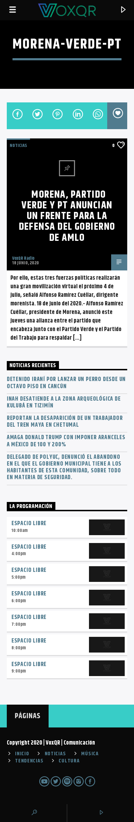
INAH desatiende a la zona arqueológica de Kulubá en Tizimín (64, 402)
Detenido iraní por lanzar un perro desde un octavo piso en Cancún (66, 383)
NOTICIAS (18, 145)
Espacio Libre (28, 523)
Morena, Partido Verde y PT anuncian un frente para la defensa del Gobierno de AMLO (67, 216)
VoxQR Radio (23, 258)
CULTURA (69, 761)
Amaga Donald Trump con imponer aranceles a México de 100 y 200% (66, 441)
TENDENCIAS (29, 761)
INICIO (22, 754)
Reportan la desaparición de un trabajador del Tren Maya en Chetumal (65, 421)
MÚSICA (89, 754)
